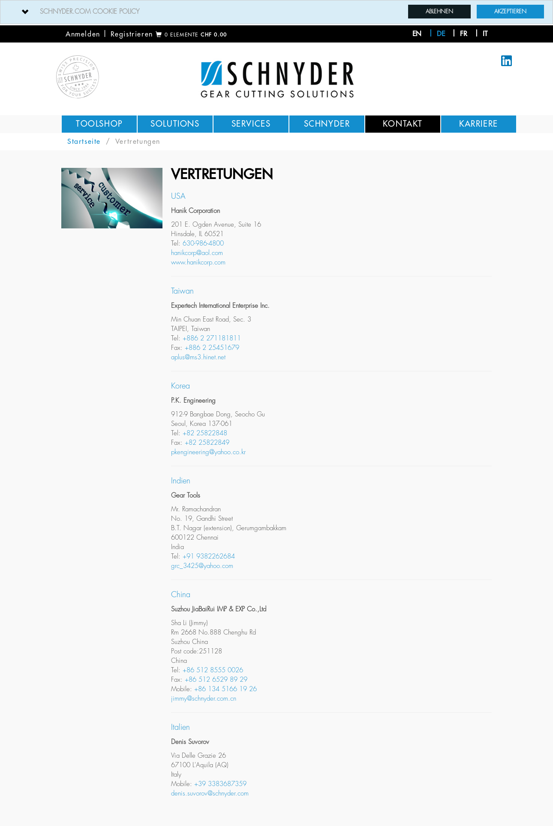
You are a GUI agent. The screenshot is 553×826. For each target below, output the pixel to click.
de (441, 33)
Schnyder (327, 124)
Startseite (84, 141)
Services (251, 124)
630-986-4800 (203, 243)
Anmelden (83, 34)
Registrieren (132, 34)
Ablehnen (439, 11)
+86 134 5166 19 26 (225, 689)
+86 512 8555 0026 (213, 670)
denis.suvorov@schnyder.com (210, 793)
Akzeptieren (510, 11)
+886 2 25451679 (212, 348)
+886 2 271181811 (212, 338)
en (416, 33)
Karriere (478, 124)
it (485, 33)
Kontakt (403, 124)
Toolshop (99, 124)
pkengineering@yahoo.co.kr (208, 452)
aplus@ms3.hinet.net (198, 357)
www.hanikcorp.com (198, 262)
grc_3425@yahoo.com (202, 566)
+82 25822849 (207, 443)
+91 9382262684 (209, 556)
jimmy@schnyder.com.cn (203, 698)
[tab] (276, 12)
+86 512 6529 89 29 (216, 680)
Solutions (174, 124)
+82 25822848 (205, 433)
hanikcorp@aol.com (197, 253)
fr (463, 33)
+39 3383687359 (220, 784)
